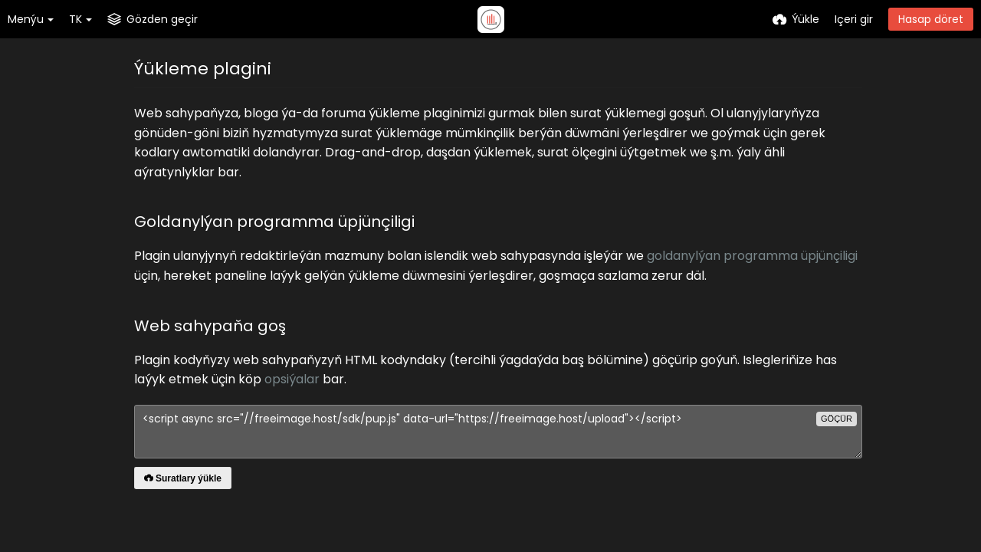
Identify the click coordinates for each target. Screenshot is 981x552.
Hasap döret (930, 19)
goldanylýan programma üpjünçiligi (752, 255)
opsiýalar (292, 379)
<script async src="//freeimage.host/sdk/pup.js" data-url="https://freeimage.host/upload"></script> (498, 431)
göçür (836, 418)
